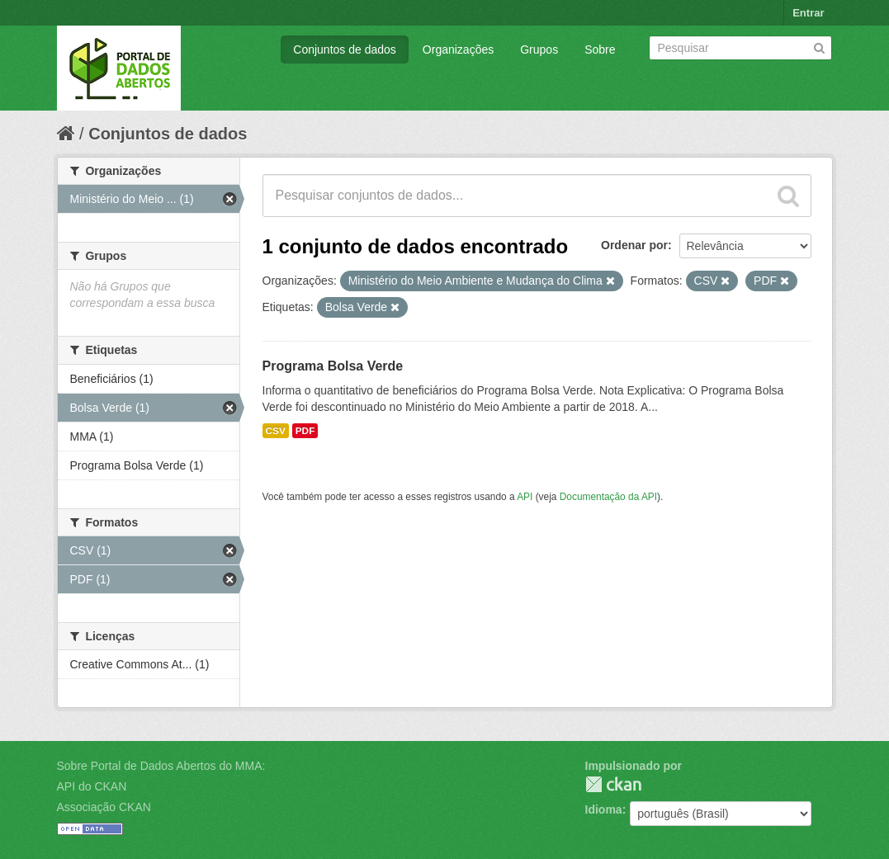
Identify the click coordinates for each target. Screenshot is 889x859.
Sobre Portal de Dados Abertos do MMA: (161, 765)
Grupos (539, 49)
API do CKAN (92, 786)
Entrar (808, 13)
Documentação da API (608, 497)
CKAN (613, 784)
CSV (276, 431)
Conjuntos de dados (344, 49)
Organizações (458, 49)
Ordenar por (634, 245)
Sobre (599, 49)
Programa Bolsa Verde (333, 366)
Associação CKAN (104, 807)
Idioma (603, 809)
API (524, 497)
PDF (305, 431)
